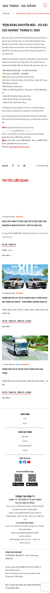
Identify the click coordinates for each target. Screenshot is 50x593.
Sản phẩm (25, 414)
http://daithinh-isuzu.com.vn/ (19, 147)
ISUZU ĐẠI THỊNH (25, 432)
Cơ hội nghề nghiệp (25, 446)
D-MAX (4, 250)
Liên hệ (25, 450)
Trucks (18, 364)
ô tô (25, 419)
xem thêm (6, 255)
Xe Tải (25, 423)
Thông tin (12, 244)
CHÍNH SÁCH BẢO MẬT (13, 552)
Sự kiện (28, 321)
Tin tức (4, 244)
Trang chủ (6, 13)
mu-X (10, 250)
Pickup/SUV (19, 217)
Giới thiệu (25, 437)
